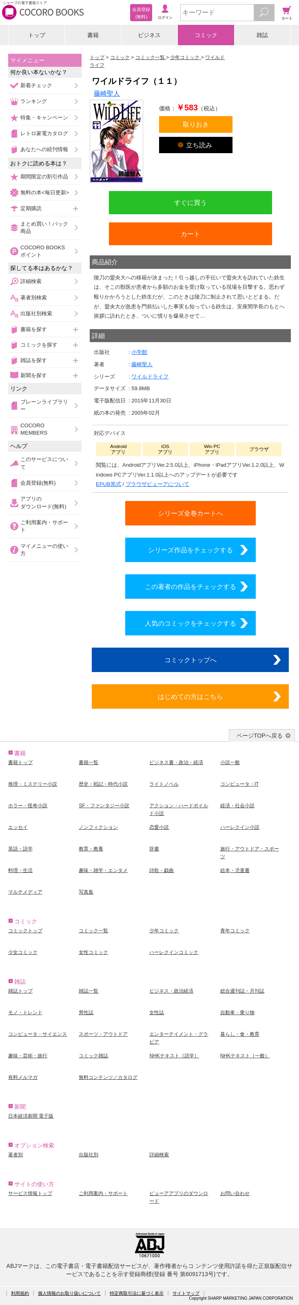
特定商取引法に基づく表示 (137, 1293)
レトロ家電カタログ (44, 133)
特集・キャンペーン (44, 117)
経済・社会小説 (237, 805)
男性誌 (86, 1012)
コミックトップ (25, 931)
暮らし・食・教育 (239, 1034)
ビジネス (149, 35)
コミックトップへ (190, 659)
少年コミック (164, 931)
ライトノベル (164, 784)
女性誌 (156, 1012)
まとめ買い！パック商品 (44, 227)
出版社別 (88, 1155)
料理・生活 (20, 870)
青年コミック (235, 931)
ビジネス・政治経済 (171, 991)
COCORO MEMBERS (33, 429)
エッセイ (18, 827)
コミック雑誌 (93, 1056)
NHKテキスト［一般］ (245, 1056)
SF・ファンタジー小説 (104, 805)
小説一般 (230, 762)
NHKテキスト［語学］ (174, 1056)
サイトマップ (186, 1293)
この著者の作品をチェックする (190, 586)
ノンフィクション (98, 827)
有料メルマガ (23, 1077)
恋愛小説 (159, 827)
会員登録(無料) (38, 483)
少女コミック (23, 952)
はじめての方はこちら (190, 696)
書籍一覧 (88, 762)
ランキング (33, 101)
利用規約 (20, 1293)
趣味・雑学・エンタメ (103, 870)
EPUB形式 (108, 484)
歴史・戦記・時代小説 (103, 784)
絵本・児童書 (235, 870)
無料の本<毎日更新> (44, 192)
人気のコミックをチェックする (190, 623)
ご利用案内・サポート (44, 526)
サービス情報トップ (30, 1193)
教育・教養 (91, 849)
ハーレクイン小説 (239, 827)
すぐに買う (190, 202)
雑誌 (262, 35)
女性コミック (93, 952)
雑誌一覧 (88, 991)
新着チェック (36, 85)
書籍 (93, 35)
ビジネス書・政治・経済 (176, 762)
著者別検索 (33, 297)
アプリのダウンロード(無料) (43, 502)
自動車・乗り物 (237, 1012)
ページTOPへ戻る (260, 735)
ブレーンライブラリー (44, 405)
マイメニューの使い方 (44, 549)
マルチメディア (25, 892)
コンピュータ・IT (239, 784)
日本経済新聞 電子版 (30, 1116)
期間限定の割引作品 (44, 177)
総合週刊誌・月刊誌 (242, 991)
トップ (36, 35)
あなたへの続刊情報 (44, 149)
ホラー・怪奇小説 (27, 805)
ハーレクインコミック (173, 952)
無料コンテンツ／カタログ (108, 1077)
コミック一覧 (93, 931)
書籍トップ (20, 762)
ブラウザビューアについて (157, 484)
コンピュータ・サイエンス (37, 1034)
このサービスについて (44, 463)
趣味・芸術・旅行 (27, 1056)
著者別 (15, 1155)
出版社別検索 (36, 313)
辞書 (154, 849)
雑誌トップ (20, 991)
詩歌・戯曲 (161, 870)
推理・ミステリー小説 (32, 784)
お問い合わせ (235, 1193)
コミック (206, 35)
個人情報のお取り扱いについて (69, 1293)
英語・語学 (20, 849)
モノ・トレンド (25, 1012)
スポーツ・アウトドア (103, 1034)
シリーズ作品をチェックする (190, 550)
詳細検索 (31, 281)
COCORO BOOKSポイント (42, 251)
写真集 (86, 892)
